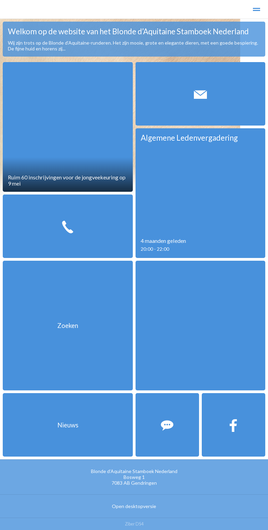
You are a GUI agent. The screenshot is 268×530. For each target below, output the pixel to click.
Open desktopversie (134, 506)
